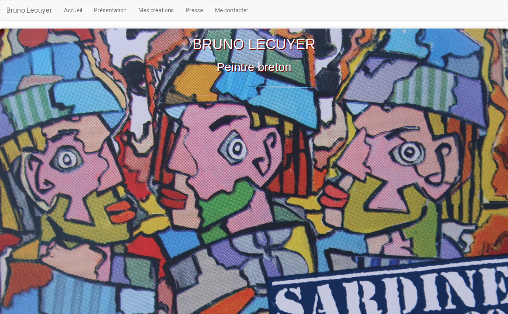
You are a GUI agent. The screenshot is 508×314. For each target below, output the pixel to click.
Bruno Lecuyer (29, 10)
